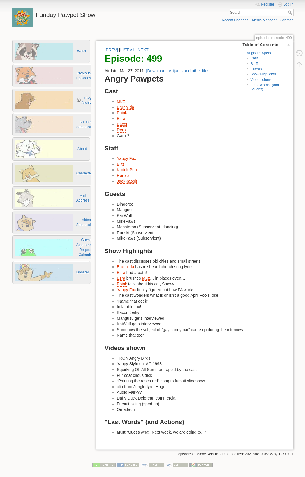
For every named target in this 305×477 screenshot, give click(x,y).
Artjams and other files (189, 70)
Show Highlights (263, 74)
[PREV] (111, 49)
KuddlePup (127, 169)
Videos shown (262, 80)
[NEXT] (143, 49)
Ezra (121, 118)
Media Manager (264, 20)
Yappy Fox (126, 158)
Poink (122, 112)
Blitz (120, 164)
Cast (254, 58)
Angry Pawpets (259, 53)
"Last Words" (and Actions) (265, 87)
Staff (254, 64)
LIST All (127, 49)
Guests (256, 69)
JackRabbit (127, 181)
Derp (121, 130)
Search (290, 12)
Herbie (123, 175)
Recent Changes (235, 20)
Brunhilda (125, 107)
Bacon (122, 124)
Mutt (121, 101)
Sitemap (286, 20)
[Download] (156, 70)
